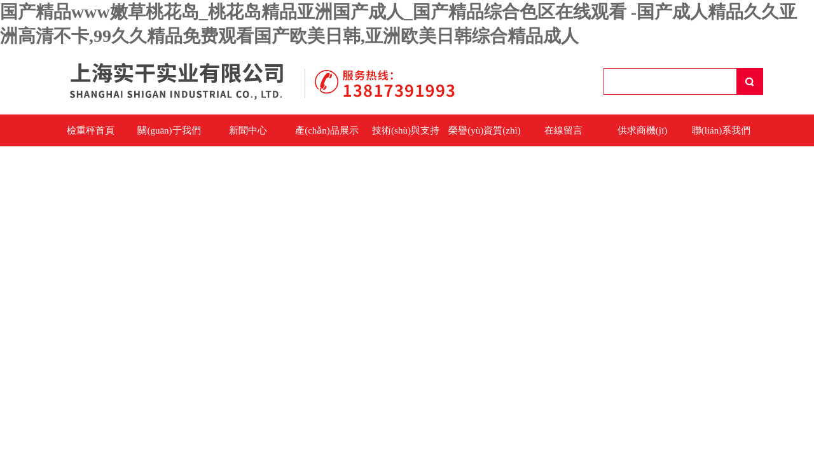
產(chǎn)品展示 (327, 130)
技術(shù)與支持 (405, 130)
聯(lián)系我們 (721, 130)
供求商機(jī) (642, 130)
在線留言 (563, 130)
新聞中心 (248, 130)
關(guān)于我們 (168, 130)
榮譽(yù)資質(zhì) (484, 130)
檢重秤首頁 (90, 130)
